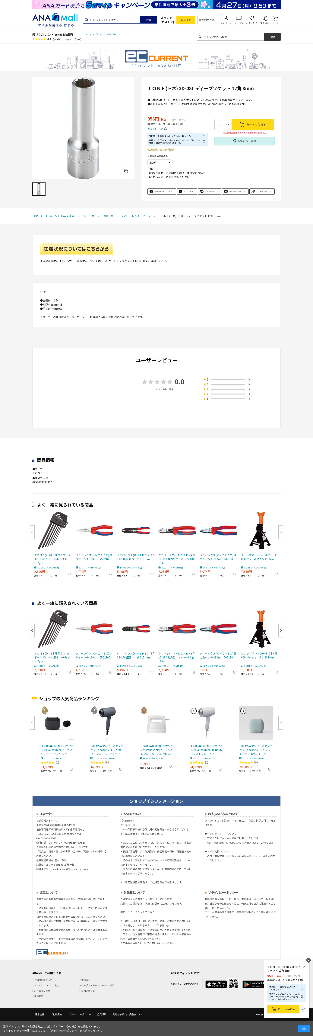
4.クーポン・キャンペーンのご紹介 (97, 985)
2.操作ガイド (86, 980)
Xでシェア (189, 191)
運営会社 (39, 1014)
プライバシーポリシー (79, 1014)
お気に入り (251, 23)
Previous (32, 532)
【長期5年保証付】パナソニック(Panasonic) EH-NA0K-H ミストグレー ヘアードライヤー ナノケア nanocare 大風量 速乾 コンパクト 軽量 (206, 750)
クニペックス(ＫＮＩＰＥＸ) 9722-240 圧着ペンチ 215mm (135, 557)
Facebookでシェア (164, 191)
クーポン (238, 23)
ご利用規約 (56, 1014)
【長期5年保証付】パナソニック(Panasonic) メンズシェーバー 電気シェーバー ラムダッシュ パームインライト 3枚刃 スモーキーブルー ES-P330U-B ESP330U (255, 750)
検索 (148, 20)
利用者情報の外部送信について (128, 1014)
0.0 (179, 381)
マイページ (225, 23)
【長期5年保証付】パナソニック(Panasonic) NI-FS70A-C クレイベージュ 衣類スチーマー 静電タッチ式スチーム (156, 750)
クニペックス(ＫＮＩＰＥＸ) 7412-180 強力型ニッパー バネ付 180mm (176, 559)
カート (275, 23)
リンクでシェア (264, 191)
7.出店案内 (37, 995)
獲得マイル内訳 (155, 128)
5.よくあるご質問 (41, 990)
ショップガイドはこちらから (100, 34)
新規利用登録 (206, 19)
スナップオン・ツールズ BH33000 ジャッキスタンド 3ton (259, 557)
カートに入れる (286, 1009)
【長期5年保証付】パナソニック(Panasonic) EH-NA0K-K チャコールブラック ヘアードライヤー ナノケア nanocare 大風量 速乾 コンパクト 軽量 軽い (106, 750)
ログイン (186, 19)
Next (280, 532)
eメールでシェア (237, 191)
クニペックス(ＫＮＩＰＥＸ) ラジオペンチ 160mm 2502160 (94, 557)
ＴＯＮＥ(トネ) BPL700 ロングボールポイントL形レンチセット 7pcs (52, 559)
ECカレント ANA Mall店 (54, 34)
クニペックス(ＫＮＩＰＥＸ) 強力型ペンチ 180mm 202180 (218, 557)
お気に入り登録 (247, 141)
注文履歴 (264, 23)
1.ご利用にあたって (42, 980)
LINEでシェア (211, 191)
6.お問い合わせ (87, 990)
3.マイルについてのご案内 (45, 985)
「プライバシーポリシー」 (64, 1030)
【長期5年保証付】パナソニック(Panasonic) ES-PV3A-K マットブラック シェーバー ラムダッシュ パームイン (57, 750)
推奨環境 (101, 1014)
